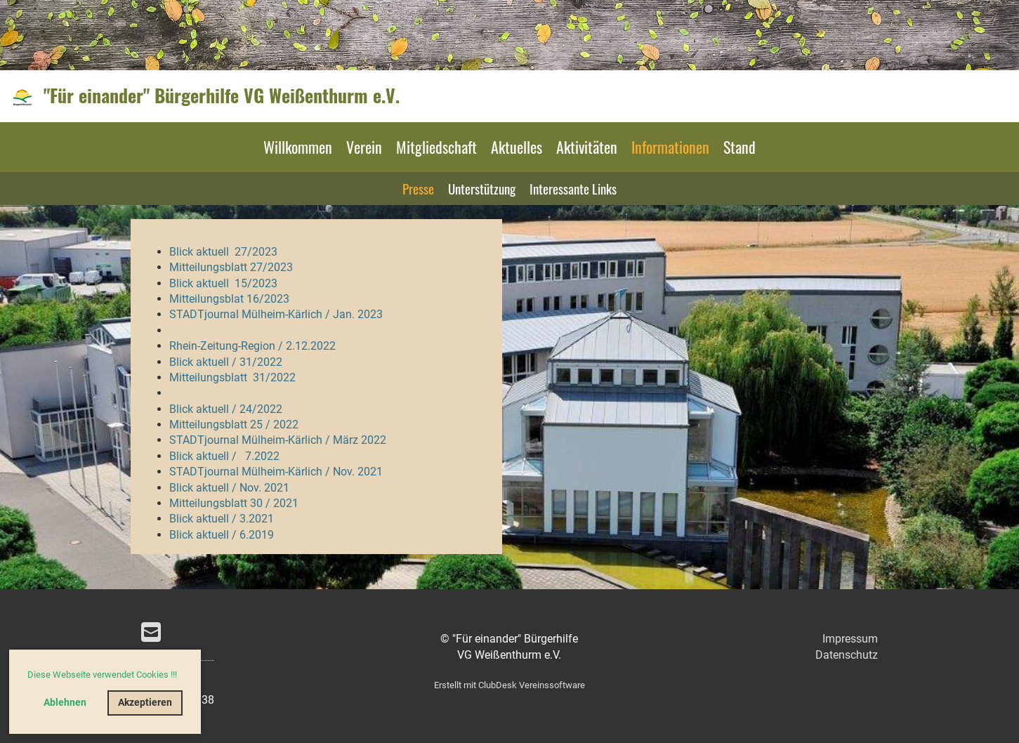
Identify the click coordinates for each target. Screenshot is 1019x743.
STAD (183, 471)
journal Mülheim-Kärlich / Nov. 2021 (293, 471)
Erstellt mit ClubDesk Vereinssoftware (509, 685)
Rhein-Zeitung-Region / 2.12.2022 (252, 346)
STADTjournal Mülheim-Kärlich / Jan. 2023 (276, 314)
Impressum (850, 638)
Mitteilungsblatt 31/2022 (232, 377)
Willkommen (297, 147)
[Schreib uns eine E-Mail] (151, 632)
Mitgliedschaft (436, 147)
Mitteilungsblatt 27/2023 (231, 267)
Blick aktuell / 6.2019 (221, 534)
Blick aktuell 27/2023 (223, 251)
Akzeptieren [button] (145, 703)
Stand (739, 147)
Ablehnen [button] (65, 703)
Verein (364, 147)
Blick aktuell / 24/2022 (225, 409)
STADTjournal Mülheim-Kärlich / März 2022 (277, 440)
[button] (181, 676)
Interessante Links (573, 188)
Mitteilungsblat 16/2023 (229, 298)
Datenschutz (846, 655)
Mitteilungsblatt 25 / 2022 (233, 424)
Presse (418, 188)
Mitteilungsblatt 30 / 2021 (233, 503)
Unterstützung (481, 188)
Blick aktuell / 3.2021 (221, 518)
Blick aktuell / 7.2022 (224, 456)
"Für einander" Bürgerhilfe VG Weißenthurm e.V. (222, 95)
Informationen (670, 147)
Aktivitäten (586, 147)
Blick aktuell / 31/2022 (225, 362)
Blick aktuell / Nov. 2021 (229, 487)
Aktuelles (516, 147)
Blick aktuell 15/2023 (223, 283)
